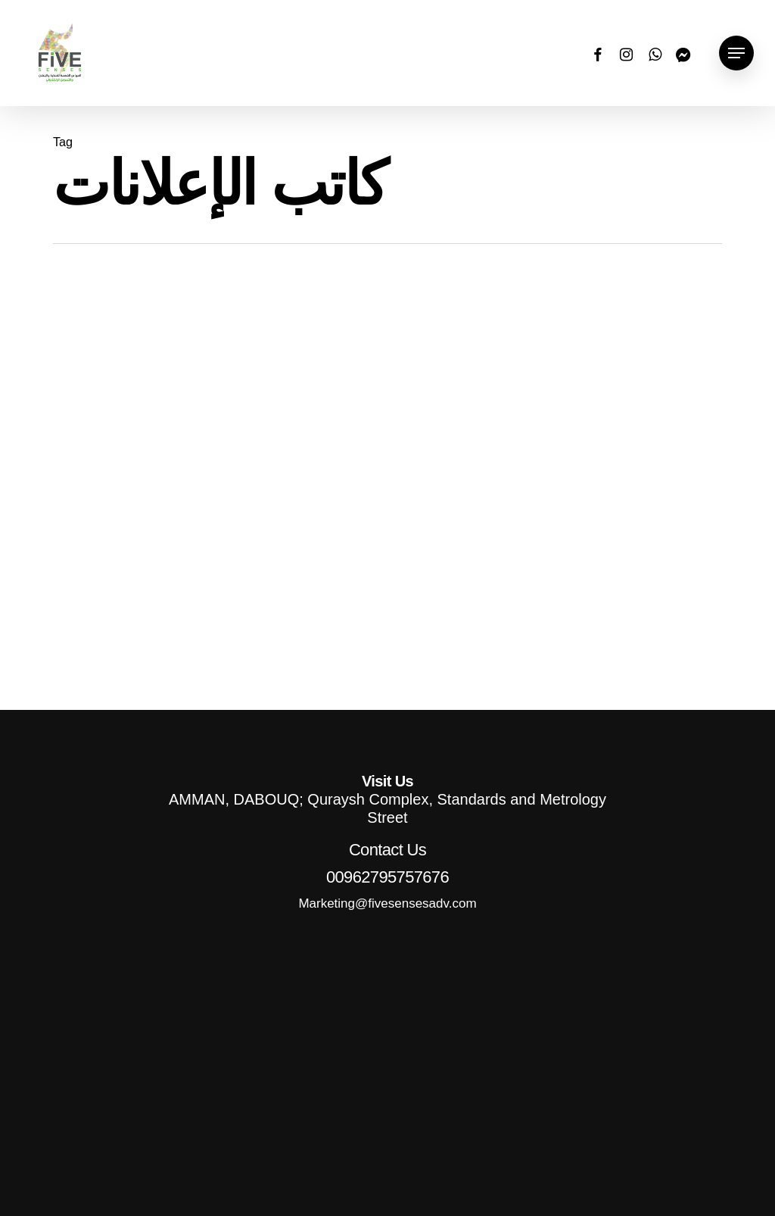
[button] (736, 53)
